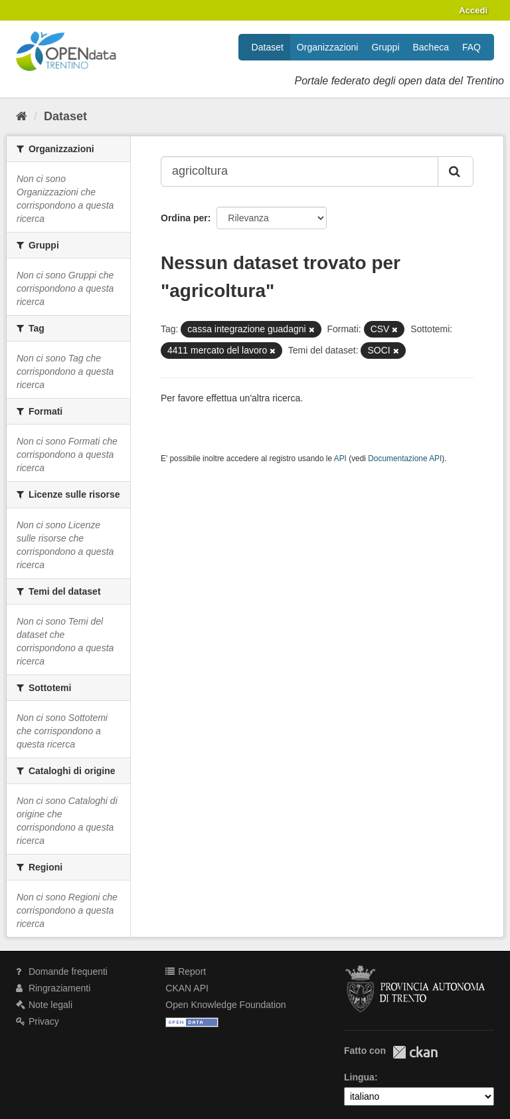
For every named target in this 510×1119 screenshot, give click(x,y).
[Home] (21, 116)
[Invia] (455, 171)
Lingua (359, 1077)
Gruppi (385, 47)
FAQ (471, 47)
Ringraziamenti (53, 988)
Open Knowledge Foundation (225, 1004)
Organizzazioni (328, 47)
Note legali (44, 1004)
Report (185, 971)
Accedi (473, 10)
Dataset (268, 47)
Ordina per (184, 218)
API (340, 458)
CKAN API (187, 988)
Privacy (37, 1021)
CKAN (415, 1052)
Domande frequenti (62, 971)
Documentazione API (405, 458)
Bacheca (431, 47)
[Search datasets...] (299, 171)
